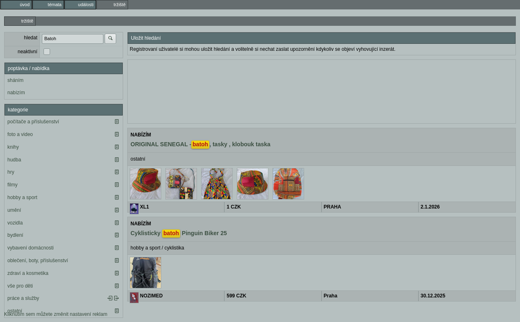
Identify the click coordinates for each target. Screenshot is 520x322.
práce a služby (23, 298)
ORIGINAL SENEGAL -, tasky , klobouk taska (200, 145)
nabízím (16, 92)
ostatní (138, 159)
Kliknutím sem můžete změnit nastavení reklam (55, 314)
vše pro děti (20, 286)
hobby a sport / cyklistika (157, 248)
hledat (30, 38)
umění (14, 210)
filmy (12, 185)
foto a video (20, 134)
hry (10, 172)
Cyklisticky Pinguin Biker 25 (179, 233)
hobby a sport (22, 197)
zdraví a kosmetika (27, 273)
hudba (14, 160)
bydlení (15, 235)
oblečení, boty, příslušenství (37, 260)
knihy (13, 147)
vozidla (15, 223)
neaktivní (27, 51)
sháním (15, 80)
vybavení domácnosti (30, 248)
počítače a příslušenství (33, 122)
